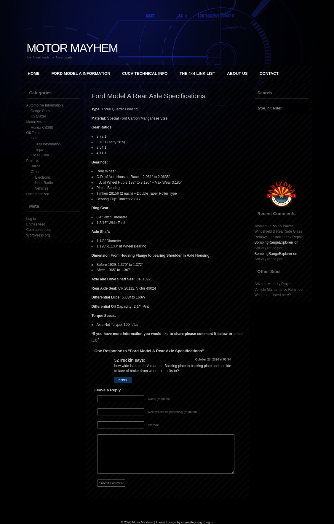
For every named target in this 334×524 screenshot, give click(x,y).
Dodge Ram (40, 111)
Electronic (43, 177)
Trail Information (48, 144)
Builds (36, 166)
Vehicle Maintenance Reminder (279, 290)
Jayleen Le (263, 226)
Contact (269, 73)
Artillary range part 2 (271, 248)
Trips (39, 149)
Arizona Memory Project (274, 284)
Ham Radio (44, 183)
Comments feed (39, 230)
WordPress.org (38, 235)
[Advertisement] (284, 147)
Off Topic (33, 133)
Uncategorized (37, 194)
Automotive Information (44, 105)
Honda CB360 (42, 128)
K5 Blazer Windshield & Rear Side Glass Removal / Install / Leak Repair (279, 231)
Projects (32, 161)
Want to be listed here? (273, 295)
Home (34, 73)
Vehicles (42, 188)
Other (35, 172)
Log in (31, 219)
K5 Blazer (38, 116)
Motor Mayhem (72, 48)
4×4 (34, 138)
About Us (237, 73)
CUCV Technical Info (145, 73)
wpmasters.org (191, 522)
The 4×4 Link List (197, 73)
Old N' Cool (40, 155)
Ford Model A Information (81, 73)
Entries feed (35, 224)
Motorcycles (35, 122)
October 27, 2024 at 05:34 (213, 359)
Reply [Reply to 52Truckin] (123, 380)
